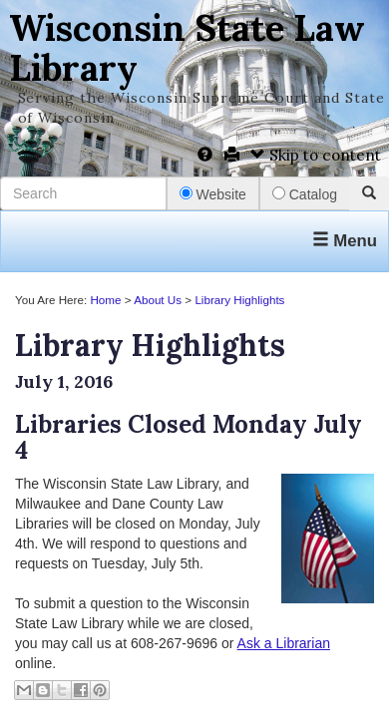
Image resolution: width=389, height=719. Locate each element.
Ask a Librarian (283, 643)
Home (105, 299)
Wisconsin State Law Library (187, 48)
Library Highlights (239, 299)
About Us (158, 299)
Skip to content (315, 155)
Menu (344, 240)
